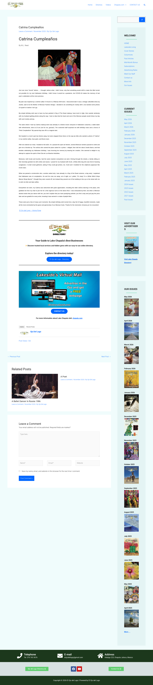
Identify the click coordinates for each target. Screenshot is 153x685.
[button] (125, 5)
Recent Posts (30, 327)
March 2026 (128, 127)
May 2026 (128, 119)
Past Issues (128, 200)
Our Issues (128, 85)
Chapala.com (120, 5)
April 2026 (128, 123)
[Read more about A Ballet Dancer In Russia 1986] (35, 386)
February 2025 (129, 177)
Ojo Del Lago (35, 331)
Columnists (128, 55)
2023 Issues (128, 188)
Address (109, 654)
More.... (127, 632)
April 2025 (128, 169)
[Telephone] (19, 655)
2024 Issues (128, 184)
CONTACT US (135, 5)
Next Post (106, 357)
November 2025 (130, 142)
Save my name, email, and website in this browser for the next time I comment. (51, 471)
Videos (108, 5)
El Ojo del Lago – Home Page (30, 210)
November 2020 (40, 31)
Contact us (128, 78)
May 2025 (128, 165)
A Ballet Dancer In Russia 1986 (26, 401)
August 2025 (129, 154)
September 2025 (130, 150)
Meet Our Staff (129, 74)
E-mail (68, 654)
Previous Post (14, 357)
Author (22, 327)
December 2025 (130, 138)
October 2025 (129, 146)
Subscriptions (129, 66)
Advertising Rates (130, 70)
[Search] (142, 19)
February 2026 (129, 131)
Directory (99, 5)
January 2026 (129, 135)
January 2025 (129, 181)
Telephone (30, 654)
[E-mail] (60, 655)
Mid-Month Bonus (131, 62)
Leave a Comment (25, 31)
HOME (126, 43)
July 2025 (128, 158)
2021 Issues (128, 196)
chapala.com (77, 318)
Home (90, 5)
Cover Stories (129, 51)
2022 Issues (128, 192)
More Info (127, 82)
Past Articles (129, 59)
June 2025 (128, 161)
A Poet (64, 376)
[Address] (100, 655)
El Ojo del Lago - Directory (59, 259)
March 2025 (128, 173)
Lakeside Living (130, 47)
